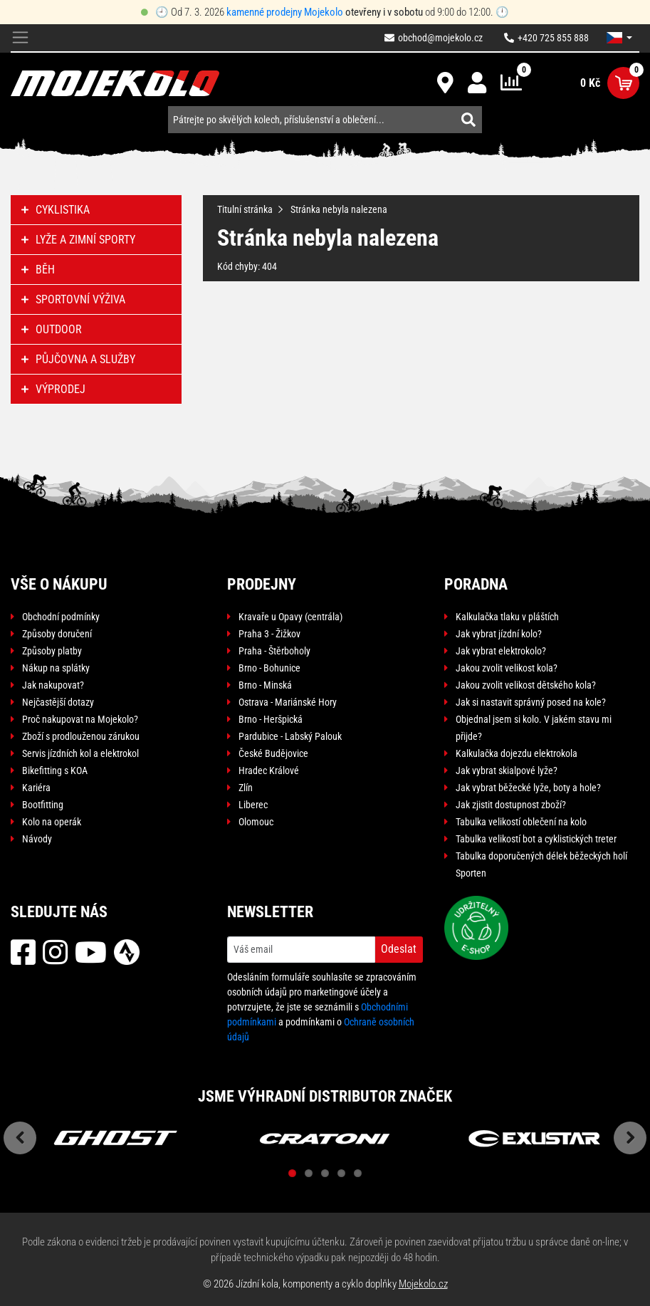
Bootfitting (42, 804)
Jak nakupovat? (53, 685)
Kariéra (36, 787)
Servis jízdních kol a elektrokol (80, 753)
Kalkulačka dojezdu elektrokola (516, 753)
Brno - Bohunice (269, 668)
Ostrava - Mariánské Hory (287, 702)
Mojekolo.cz (423, 1284)
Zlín (245, 787)
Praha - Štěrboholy (274, 651)
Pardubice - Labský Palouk (290, 736)
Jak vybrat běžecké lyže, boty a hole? (528, 787)
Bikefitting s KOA (55, 770)
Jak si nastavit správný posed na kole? (531, 702)
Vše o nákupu (59, 584)
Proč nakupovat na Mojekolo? (80, 719)
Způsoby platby (52, 651)
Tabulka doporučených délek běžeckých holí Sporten (541, 864)
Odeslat (398, 949)
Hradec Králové (268, 770)
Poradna (476, 584)
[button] (619, 37)
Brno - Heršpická (270, 719)
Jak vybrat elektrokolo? (501, 651)
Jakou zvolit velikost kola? (506, 668)
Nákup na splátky (56, 668)
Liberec (253, 804)
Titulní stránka (245, 209)
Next (630, 1138)
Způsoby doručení (57, 633)
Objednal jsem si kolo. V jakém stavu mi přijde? (534, 728)
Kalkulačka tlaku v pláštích (507, 616)
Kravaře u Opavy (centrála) (290, 616)
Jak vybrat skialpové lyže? (506, 770)
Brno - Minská (265, 685)
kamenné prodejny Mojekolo (284, 12)
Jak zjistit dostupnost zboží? (511, 804)
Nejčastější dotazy (58, 702)
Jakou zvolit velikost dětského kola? (526, 685)
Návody (37, 839)
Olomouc (255, 821)
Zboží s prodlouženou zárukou (81, 736)
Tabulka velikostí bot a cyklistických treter (536, 839)
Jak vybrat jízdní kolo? (499, 633)
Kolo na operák (51, 821)
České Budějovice (273, 753)
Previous (20, 1138)
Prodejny (261, 584)
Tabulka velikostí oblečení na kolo (521, 821)
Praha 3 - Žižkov (269, 633)
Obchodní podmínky (61, 616)
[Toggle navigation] (20, 38)
